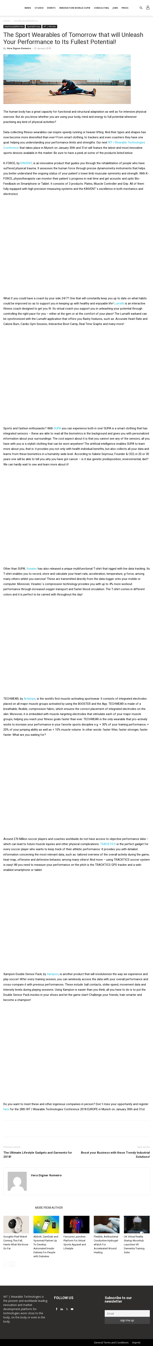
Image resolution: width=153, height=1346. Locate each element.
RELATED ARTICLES (18, 1207)
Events (51, 7)
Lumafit (119, 303)
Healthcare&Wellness (14, 26)
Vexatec (32, 568)
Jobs (115, 7)
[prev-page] (5, 1264)
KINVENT (26, 163)
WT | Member (50, 26)
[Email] (127, 1313)
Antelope (29, 698)
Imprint (136, 1342)
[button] (141, 8)
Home (6, 20)
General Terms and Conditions (111, 1342)
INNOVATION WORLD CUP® (74, 7)
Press (125, 7)
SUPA (57, 428)
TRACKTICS (108, 844)
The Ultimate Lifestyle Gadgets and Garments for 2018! (37, 1155)
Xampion (52, 974)
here (6, 1109)
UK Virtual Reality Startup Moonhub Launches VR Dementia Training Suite (134, 1244)
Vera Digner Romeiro (19, 48)
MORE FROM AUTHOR (49, 1207)
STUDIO (39, 7)
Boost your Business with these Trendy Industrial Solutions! (115, 1155)
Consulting (101, 7)
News (28, 7)
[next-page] (12, 1264)
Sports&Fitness (33, 26)
